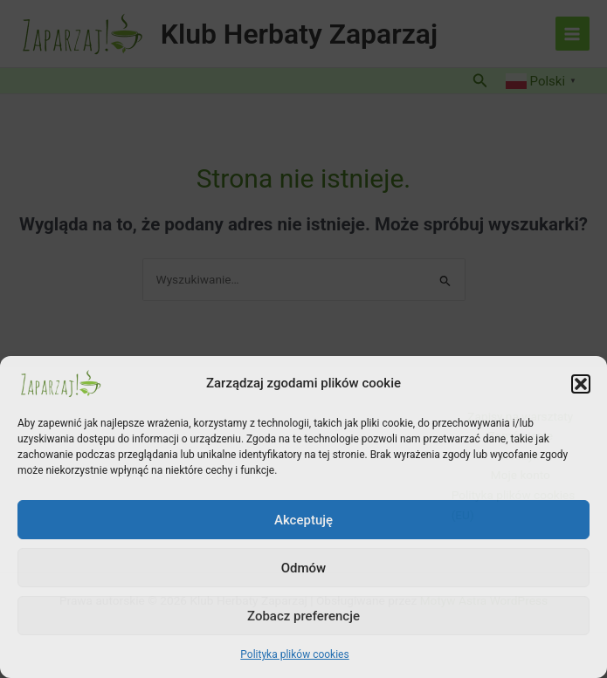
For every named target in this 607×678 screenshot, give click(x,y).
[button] (581, 384)
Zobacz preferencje (303, 616)
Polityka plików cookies (294, 654)
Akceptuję (303, 520)
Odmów (304, 568)
